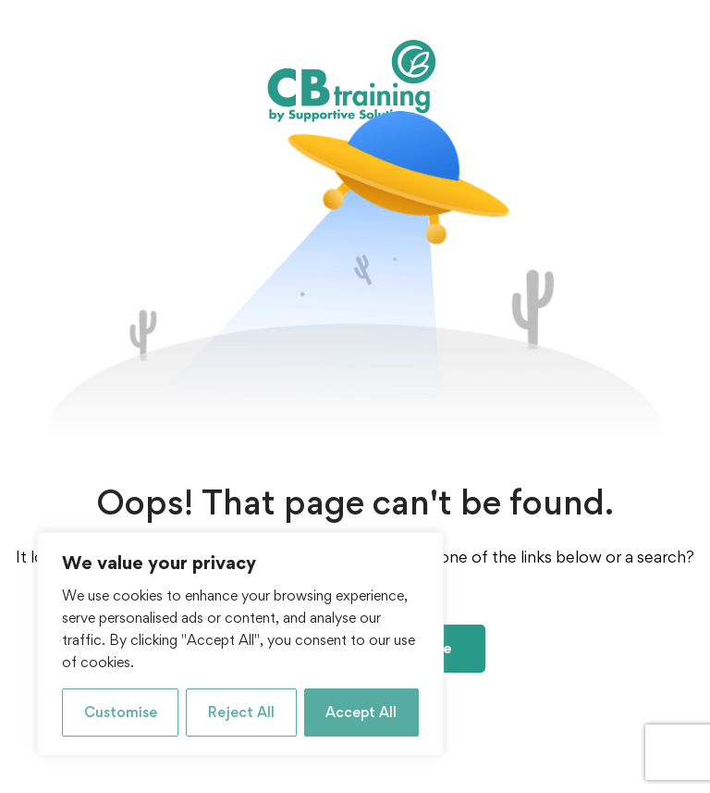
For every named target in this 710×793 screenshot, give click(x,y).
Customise (120, 712)
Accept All (361, 712)
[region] (240, 644)
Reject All (241, 712)
